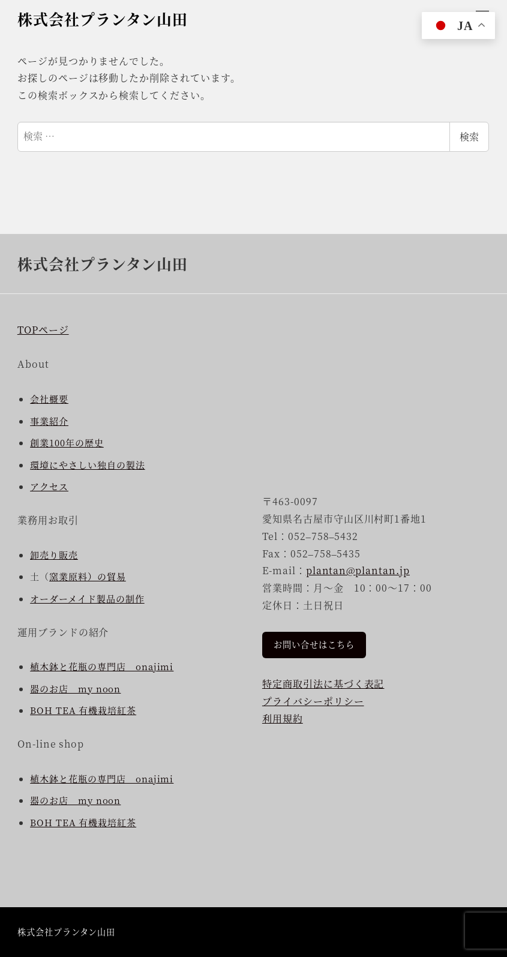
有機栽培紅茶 (107, 710)
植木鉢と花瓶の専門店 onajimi (101, 666)
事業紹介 (49, 421)
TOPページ (43, 330)
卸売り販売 (54, 554)
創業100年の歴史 (67, 442)
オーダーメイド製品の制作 (87, 598)
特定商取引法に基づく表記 (323, 684)
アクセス (49, 486)
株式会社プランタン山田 (102, 18)
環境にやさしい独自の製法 (87, 464)
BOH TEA (54, 710)
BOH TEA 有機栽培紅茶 (83, 822)
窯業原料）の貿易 (87, 576)
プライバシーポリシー (313, 701)
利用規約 (282, 718)
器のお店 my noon (75, 688)
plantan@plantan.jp (358, 570)
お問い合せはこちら (314, 644)
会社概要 (49, 398)
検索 (469, 136)
